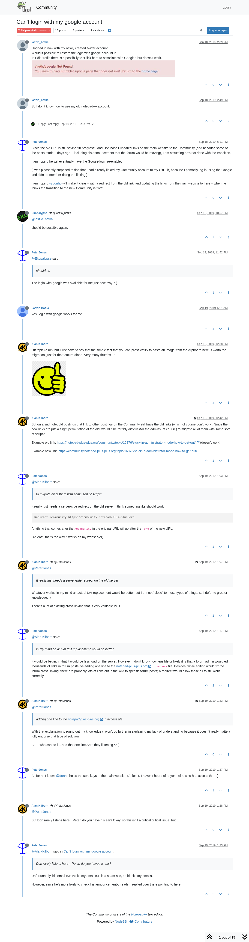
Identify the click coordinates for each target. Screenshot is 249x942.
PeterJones (39, 141)
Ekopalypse (39, 213)
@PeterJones (60, 562)
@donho (55, 183)
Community (46, 7)
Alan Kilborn (40, 344)
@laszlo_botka (60, 213)
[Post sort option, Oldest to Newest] (201, 30)
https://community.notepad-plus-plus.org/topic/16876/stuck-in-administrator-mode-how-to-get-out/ (127, 451)
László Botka (40, 308)
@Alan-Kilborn (42, 482)
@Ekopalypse (42, 258)
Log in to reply (218, 30)
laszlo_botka (40, 42)
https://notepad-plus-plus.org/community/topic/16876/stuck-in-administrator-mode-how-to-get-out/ (128, 442)
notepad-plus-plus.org (133, 666)
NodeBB (121, 921)
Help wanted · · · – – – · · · (34, 30)
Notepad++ (139, 914)
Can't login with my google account (88, 851)
